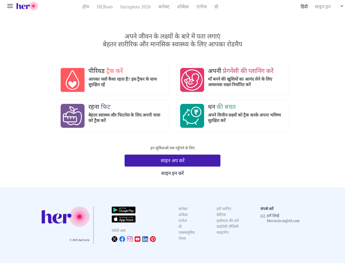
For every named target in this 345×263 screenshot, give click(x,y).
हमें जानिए (224, 209)
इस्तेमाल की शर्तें (228, 221)
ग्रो (216, 6)
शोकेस (183, 6)
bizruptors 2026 (136, 6)
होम (85, 6)
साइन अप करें (172, 160)
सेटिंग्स (221, 215)
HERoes (105, 6)
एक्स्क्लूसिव (186, 232)
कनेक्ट (164, 6)
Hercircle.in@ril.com (283, 221)
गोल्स (182, 238)
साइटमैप (223, 232)
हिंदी (304, 6)
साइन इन (323, 6)
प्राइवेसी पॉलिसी (228, 226)
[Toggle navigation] (10, 5)
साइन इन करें (172, 173)
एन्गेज (201, 6)
